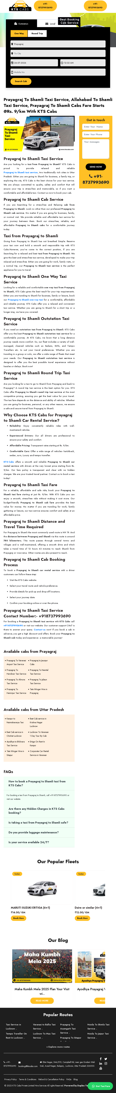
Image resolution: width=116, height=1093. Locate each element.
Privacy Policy (10, 1079)
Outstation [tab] (21, 23)
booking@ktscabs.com (28, 1064)
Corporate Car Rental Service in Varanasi (39, 753)
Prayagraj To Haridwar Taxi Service (16, 672)
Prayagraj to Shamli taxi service (21, 172)
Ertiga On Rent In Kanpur (37, 743)
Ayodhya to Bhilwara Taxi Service (16, 743)
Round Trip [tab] (37, 33)
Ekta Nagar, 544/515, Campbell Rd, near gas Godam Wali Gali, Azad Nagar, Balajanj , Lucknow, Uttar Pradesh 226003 (67, 1064)
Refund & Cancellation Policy (51, 1079)
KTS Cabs (9, 461)
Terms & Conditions (27, 1079)
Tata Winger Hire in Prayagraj (38, 691)
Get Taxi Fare (100, 1086)
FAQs (68, 1079)
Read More (42, 1000)
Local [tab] (50, 23)
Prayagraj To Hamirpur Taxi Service (16, 691)
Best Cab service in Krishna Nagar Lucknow (38, 722)
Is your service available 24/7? (29, 842)
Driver (62, 6)
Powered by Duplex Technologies (81, 1085)
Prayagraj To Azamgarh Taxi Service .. (68, 1028)
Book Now (18, 918)
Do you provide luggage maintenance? (34, 832)
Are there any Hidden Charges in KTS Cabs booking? (36, 811)
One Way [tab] (19, 33)
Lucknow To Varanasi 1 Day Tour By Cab (39, 734)
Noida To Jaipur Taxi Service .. (98, 1035)
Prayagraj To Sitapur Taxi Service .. (70, 1039)
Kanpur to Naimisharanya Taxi (15, 720)
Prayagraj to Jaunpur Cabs (39, 662)
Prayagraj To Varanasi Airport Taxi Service (16, 662)
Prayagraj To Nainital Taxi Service (39, 672)
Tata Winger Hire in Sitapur (15, 753)
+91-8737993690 (45, 5)
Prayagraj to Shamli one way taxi (25, 299)
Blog (76, 1079)
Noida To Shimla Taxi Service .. (98, 1026)
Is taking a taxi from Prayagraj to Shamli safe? (38, 823)
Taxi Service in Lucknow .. (13, 1026)
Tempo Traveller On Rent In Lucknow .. (16, 1035)
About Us (74, 3)
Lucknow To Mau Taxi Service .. (44, 1035)
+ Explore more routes (58, 1046)
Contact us (39, 629)
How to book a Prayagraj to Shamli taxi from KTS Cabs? (37, 783)
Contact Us (65, 9)
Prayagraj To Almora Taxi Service (16, 681)
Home (63, 3)
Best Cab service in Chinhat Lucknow (15, 734)
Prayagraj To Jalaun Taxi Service (38, 681)
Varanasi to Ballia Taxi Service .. (44, 1026)
